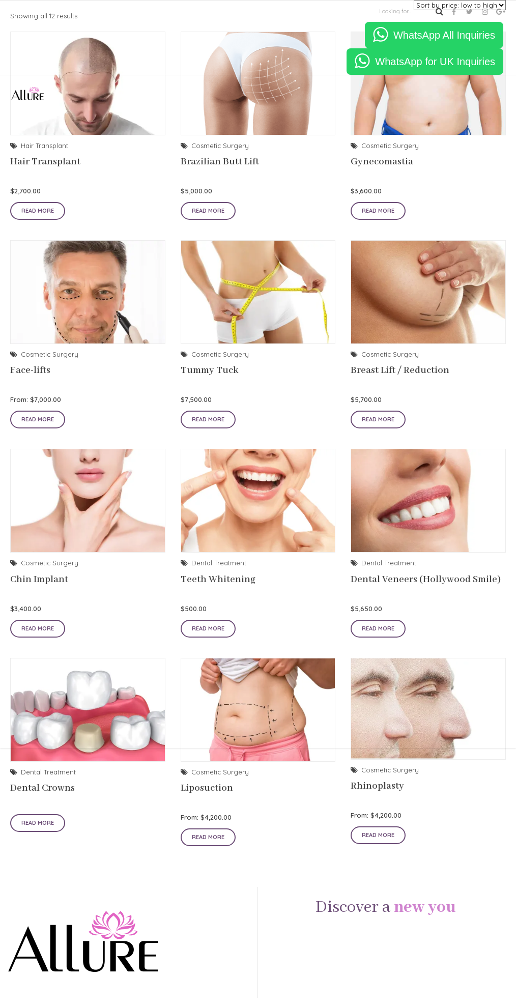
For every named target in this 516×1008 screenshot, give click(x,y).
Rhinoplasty (377, 786)
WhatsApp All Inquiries (444, 35)
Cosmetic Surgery (220, 772)
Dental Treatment (48, 772)
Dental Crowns (42, 788)
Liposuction (207, 788)
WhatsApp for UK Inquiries (435, 61)
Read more (37, 822)
